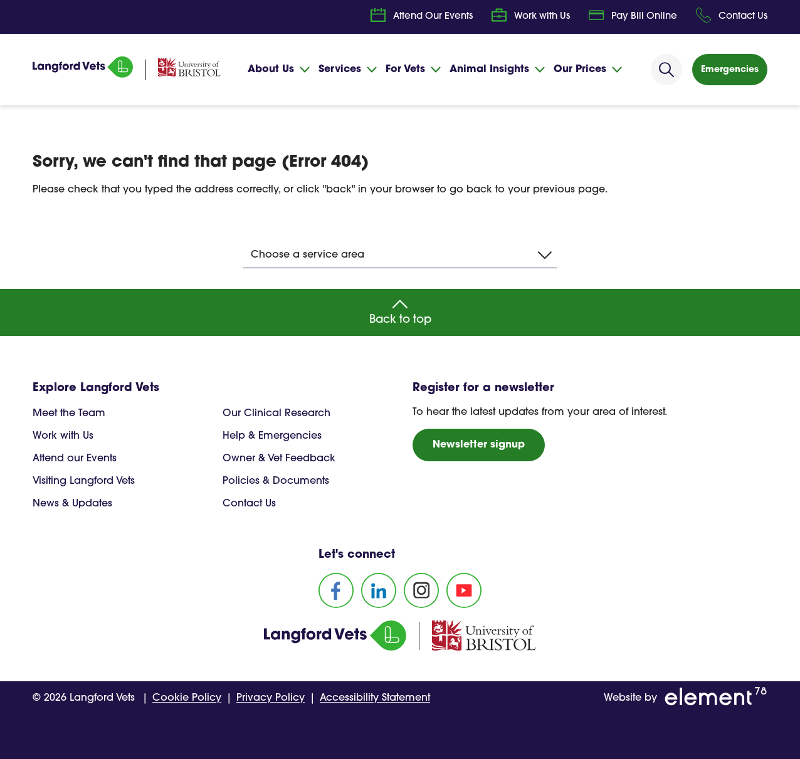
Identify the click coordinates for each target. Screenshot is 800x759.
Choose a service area (401, 255)
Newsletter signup (479, 445)
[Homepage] (83, 75)
